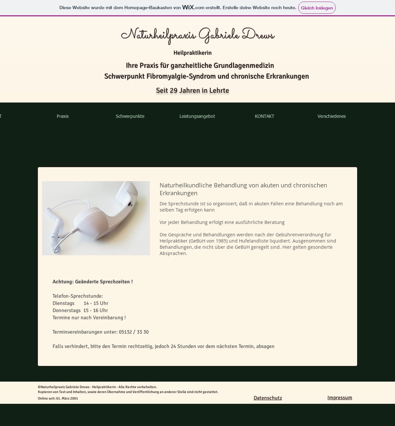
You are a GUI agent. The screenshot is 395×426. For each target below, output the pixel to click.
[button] (62, 116)
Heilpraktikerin (193, 52)
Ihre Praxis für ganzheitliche (170, 65)
